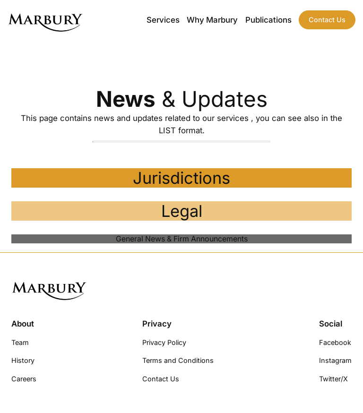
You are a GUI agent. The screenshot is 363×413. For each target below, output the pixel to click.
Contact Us (327, 20)
